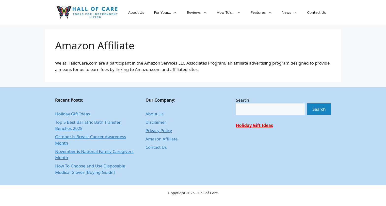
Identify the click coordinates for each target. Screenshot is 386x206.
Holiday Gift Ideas (72, 114)
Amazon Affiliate (161, 139)
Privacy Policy (158, 130)
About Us (136, 12)
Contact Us (316, 12)
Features (264, 12)
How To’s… (231, 12)
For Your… (168, 12)
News (292, 12)
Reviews (199, 12)
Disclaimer (155, 122)
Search (242, 100)
